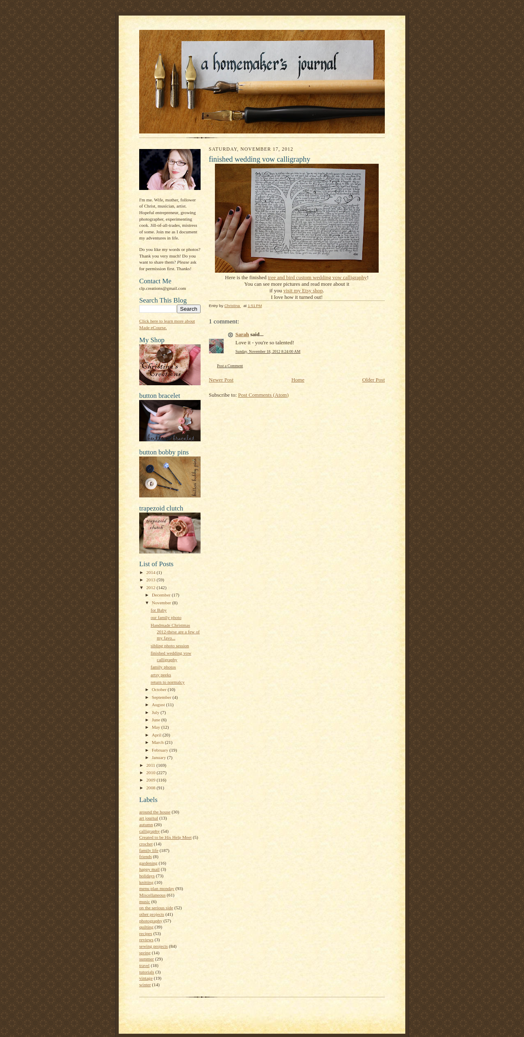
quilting (146, 926)
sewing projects (153, 946)
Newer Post (221, 380)
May (156, 727)
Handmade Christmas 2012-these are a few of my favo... (175, 631)
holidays (147, 875)
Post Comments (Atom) (263, 395)
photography (150, 920)
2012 (151, 587)
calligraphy (149, 831)
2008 (151, 787)
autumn (146, 824)
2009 (151, 779)
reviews (146, 939)
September (162, 697)
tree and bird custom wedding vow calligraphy (317, 277)
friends (145, 856)
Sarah (242, 334)
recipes (145, 933)
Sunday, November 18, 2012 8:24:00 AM (267, 351)
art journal (148, 818)
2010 (151, 772)
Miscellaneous (152, 894)
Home (298, 380)
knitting (146, 882)
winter (145, 984)
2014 (151, 572)
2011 (151, 765)
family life (148, 850)
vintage (146, 978)
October (160, 689)
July (156, 712)
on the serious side (156, 907)
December (162, 594)
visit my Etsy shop (303, 290)
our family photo (166, 617)
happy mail (149, 869)
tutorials (146, 971)
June (156, 719)
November (162, 602)
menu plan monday (156, 888)
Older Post (373, 380)
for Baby (159, 610)
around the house (154, 811)
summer (146, 958)
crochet (146, 843)
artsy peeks (161, 674)
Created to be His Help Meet (165, 837)
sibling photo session (170, 645)
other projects (151, 914)
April (157, 734)
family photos (163, 666)
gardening (148, 863)
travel (144, 965)
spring (145, 952)
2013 (151, 579)
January (159, 757)
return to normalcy (168, 682)
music (144, 901)
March (158, 742)
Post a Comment (230, 366)
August (159, 704)
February (160, 750)
